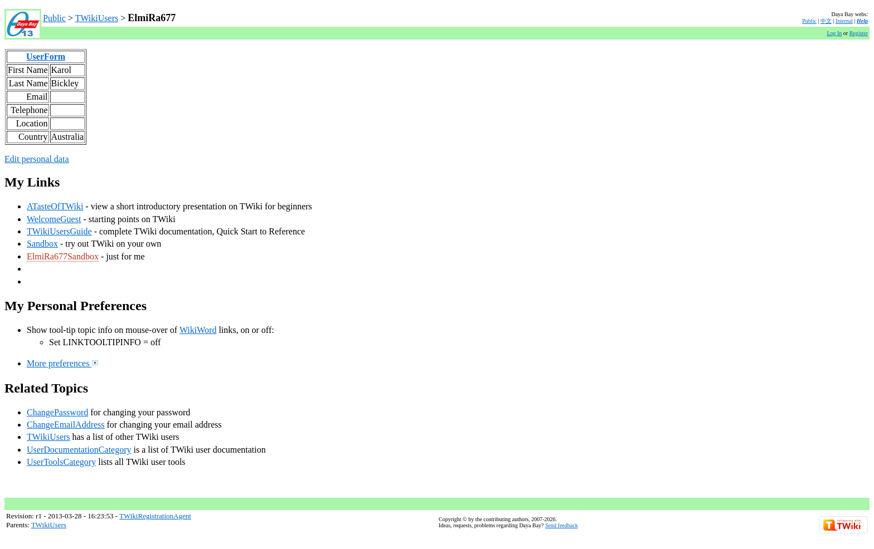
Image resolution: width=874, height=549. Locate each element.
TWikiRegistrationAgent (155, 516)
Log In (834, 33)
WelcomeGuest (54, 219)
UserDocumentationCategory (79, 449)
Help (862, 21)
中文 (826, 21)
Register (858, 33)
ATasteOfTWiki (55, 206)
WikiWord (198, 330)
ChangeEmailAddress (66, 424)
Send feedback (561, 525)
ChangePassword (57, 412)
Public (54, 18)
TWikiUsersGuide (59, 231)
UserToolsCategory (61, 462)
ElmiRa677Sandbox (63, 256)
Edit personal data (36, 159)
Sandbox (42, 243)
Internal (844, 21)
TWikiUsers (97, 18)
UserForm (45, 56)
